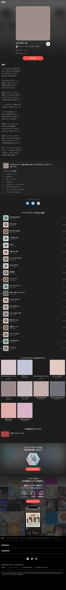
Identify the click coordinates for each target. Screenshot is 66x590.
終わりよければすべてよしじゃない (8, 377)
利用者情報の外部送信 (27, 567)
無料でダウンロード (33, 501)
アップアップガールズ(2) (31, 46)
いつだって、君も (25, 397)
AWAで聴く (33, 58)
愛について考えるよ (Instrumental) (15, 189)
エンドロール (56, 538)
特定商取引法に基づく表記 (42, 567)
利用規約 (3, 567)
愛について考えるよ (11, 179)
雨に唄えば (9, 176)
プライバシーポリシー (14, 567)
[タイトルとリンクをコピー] (38, 203)
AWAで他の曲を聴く (33, 469)
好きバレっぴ (25, 376)
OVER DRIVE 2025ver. (41, 397)
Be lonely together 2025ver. (57, 397)
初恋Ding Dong (8, 419)
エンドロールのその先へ (57, 376)
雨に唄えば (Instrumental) (13, 187)
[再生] (48, 44)
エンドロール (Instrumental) (13, 192)
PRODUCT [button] (5, 545)
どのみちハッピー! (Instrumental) (15, 184)
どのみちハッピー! (11, 174)
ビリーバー (8, 397)
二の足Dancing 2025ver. (25, 419)
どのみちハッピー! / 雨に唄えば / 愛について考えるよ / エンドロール (30, 164)
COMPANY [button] (5, 551)
